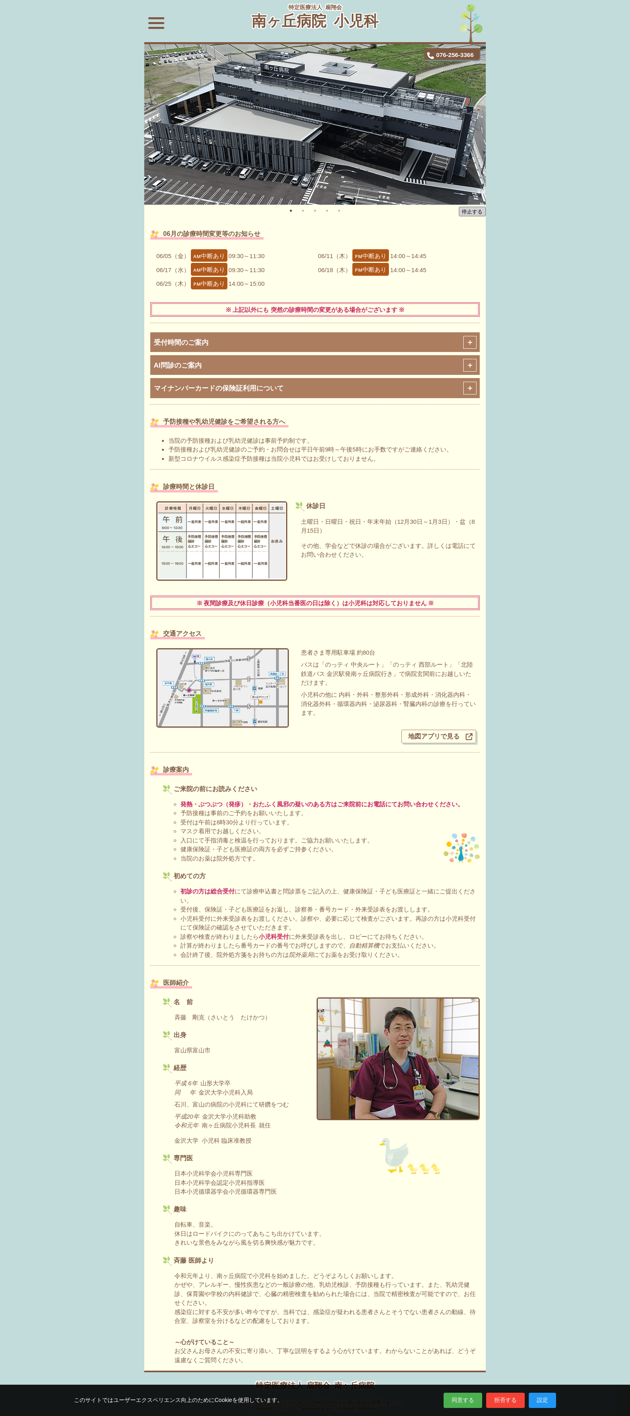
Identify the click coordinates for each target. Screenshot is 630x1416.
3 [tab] (315, 211)
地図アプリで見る (434, 735)
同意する (463, 1400)
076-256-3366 (455, 54)
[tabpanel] (315, 124)
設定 (542, 1400)
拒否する (505, 1400)
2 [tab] (303, 211)
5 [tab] (339, 211)
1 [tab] (291, 211)
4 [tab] (327, 211)
